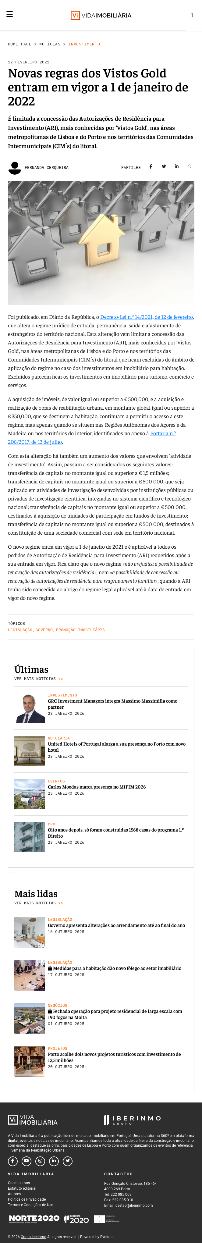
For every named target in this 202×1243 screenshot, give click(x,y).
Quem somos (19, 1183)
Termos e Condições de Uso (30, 1205)
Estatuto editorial (22, 1188)
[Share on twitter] (164, 168)
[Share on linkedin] (177, 168)
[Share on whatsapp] (189, 168)
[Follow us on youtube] (26, 1161)
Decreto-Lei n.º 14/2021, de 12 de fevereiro (146, 316)
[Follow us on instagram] (40, 1161)
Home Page (20, 44)
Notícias (49, 44)
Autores (14, 1194)
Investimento (84, 44)
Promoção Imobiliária (80, 629)
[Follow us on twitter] (68, 1161)
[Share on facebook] (151, 168)
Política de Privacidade (27, 1199)
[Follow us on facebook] (13, 1161)
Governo (44, 629)
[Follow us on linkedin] (54, 1161)
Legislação (20, 629)
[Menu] (10, 14)
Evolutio (107, 1237)
